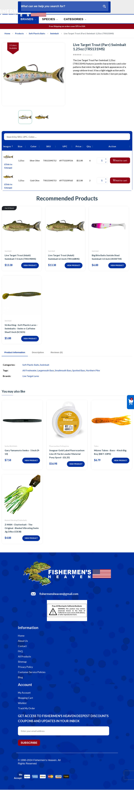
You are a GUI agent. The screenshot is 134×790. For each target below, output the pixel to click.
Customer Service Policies (31, 672)
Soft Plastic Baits (37, 33)
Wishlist (22, 703)
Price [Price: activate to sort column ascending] (78, 146)
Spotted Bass (78, 370)
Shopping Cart (25, 698)
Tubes (96, 446)
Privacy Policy (25, 667)
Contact (22, 646)
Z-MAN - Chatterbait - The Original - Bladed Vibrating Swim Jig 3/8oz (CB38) (22, 528)
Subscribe (29, 743)
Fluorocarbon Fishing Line (59, 446)
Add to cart (120, 160)
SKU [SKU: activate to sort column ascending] (48, 146)
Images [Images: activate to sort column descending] (7, 146)
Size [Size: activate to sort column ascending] (20, 146)
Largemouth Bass (45, 370)
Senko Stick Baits (11, 446)
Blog (20, 677)
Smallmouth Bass (63, 370)
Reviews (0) (64, 352)
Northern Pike (93, 370)
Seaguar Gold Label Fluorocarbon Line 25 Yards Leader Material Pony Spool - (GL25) (66, 454)
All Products (24, 656)
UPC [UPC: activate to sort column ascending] (65, 146)
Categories (79, 19)
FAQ (20, 651)
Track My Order (26, 708)
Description (42, 352)
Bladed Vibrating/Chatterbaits (16, 520)
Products (19, 33)
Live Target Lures (30, 376)
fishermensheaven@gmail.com (58, 594)
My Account (24, 692)
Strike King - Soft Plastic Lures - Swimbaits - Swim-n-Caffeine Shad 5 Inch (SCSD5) (21, 328)
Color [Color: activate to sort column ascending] (33, 146)
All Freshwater (29, 370)
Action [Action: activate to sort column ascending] (112, 146)
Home (7, 33)
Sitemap (22, 662)
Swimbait (54, 33)
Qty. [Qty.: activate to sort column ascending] (89, 146)
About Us (23, 641)
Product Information (16, 352)
